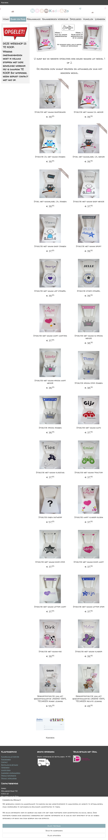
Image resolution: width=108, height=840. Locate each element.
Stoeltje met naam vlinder (88, 651)
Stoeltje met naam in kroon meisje (89, 337)
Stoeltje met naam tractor (89, 472)
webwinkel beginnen (59, 836)
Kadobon (4, 2)
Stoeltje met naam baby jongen (50, 246)
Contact (4, 762)
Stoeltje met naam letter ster (88, 606)
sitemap (47, 836)
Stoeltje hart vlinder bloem (88, 517)
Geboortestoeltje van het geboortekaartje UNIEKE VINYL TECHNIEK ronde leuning (50, 698)
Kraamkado (33, 19)
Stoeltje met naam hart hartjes (50, 335)
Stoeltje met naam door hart (89, 562)
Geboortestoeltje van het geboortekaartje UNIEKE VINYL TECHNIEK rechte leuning (88, 698)
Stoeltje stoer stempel (88, 291)
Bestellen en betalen (9, 765)
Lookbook (100, 19)
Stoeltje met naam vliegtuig (50, 472)
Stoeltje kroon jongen (50, 427)
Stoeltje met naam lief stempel (50, 291)
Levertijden (5, 770)
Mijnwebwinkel (77, 836)
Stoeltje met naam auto (88, 427)
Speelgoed (75, 19)
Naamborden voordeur (55, 19)
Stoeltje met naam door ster (50, 562)
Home (6, 19)
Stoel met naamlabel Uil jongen (50, 201)
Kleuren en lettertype (10, 757)
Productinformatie (8, 775)
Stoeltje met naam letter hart (50, 606)
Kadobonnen (6, 759)
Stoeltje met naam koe (50, 651)
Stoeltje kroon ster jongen (89, 383)
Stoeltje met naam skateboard (50, 112)
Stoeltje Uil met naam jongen (50, 156)
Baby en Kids (18, 19)
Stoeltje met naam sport (88, 246)
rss (52, 836)
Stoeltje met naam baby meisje (88, 201)
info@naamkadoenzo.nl (14, 807)
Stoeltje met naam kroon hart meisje (50, 381)
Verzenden (5, 767)
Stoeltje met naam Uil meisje (88, 112)
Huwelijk (88, 19)
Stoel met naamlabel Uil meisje (89, 156)
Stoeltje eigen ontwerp (50, 517)
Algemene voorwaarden (10, 773)
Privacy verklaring (9, 778)
